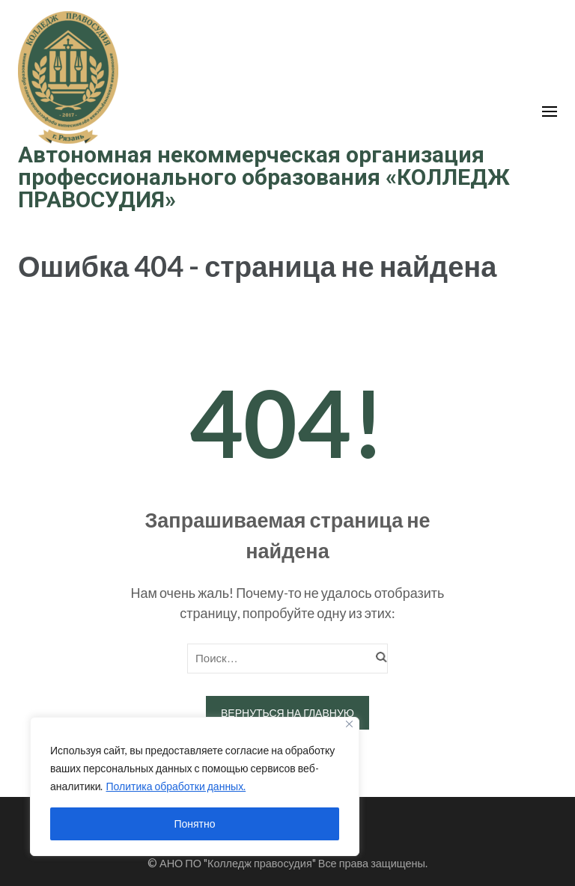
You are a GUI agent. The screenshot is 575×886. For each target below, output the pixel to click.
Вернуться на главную (287, 712)
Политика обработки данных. (176, 786)
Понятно (194, 823)
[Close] (349, 724)
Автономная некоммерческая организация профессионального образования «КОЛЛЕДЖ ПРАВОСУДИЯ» (264, 177)
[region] (194, 786)
